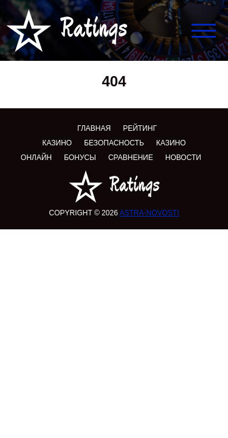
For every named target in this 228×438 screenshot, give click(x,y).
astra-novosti (149, 213)
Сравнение (130, 157)
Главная (94, 128)
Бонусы (80, 157)
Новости (183, 157)
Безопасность (114, 143)
